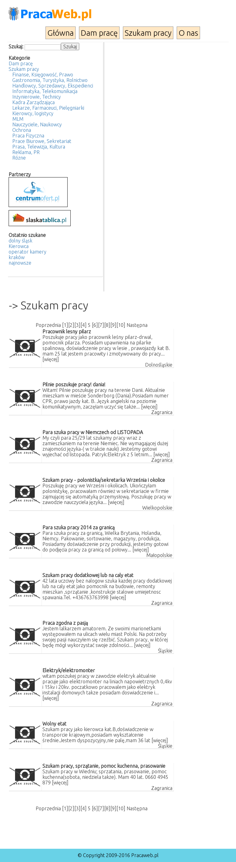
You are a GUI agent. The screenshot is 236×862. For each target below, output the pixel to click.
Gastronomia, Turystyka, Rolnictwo (50, 80)
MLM (17, 119)
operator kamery (27, 251)
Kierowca (19, 246)
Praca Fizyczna (28, 135)
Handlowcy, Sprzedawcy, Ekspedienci (52, 85)
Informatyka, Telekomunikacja (44, 91)
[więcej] (50, 359)
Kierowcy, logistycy (32, 113)
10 (121, 325)
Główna (60, 32)
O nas (188, 32)
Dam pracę (99, 32)
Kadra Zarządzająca (33, 102)
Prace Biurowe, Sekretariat (41, 141)
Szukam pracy (148, 32)
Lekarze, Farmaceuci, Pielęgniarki (48, 108)
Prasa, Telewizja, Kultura (38, 146)
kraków (17, 257)
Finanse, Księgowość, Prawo (42, 74)
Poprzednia (48, 325)
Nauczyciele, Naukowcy (37, 124)
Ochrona (21, 130)
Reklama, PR (26, 152)
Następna (137, 325)
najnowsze (20, 263)
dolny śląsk (20, 240)
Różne (19, 158)
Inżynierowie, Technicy (36, 97)
